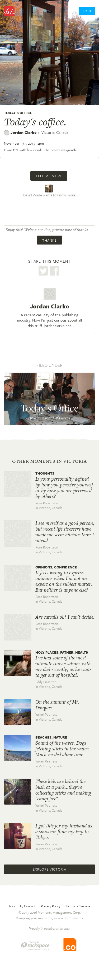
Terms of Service (78, 906)
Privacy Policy (50, 906)
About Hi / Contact (22, 906)
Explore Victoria (49, 869)
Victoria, (54, 132)
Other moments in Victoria (49, 461)
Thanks (49, 240)
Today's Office (18, 112)
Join (87, 11)
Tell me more (49, 176)
